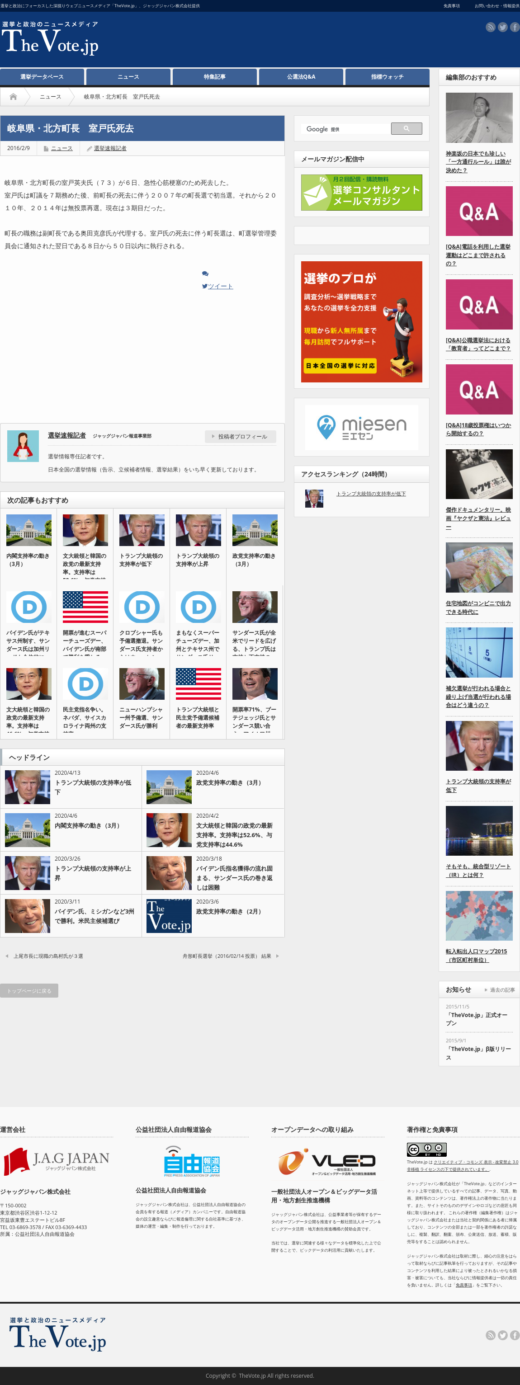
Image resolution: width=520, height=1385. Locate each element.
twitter (503, 27)
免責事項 (464, 1285)
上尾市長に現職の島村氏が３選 (48, 955)
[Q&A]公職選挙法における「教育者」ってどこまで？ (478, 344)
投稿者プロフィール (242, 436)
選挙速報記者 (110, 148)
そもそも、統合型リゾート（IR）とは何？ (478, 870)
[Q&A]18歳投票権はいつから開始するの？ (478, 429)
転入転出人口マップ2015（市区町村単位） (476, 955)
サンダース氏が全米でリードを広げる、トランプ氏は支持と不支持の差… (254, 649)
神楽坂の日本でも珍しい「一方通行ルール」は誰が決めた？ (478, 162)
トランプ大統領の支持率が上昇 (197, 560)
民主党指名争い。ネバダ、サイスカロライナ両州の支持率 (84, 722)
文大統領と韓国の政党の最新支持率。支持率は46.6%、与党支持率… (28, 726)
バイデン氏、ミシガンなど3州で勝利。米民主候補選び (94, 916)
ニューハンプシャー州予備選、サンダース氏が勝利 (141, 718)
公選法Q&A (301, 76)
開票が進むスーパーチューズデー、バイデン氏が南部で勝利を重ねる (84, 645)
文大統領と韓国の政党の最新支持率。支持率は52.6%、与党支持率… (84, 572)
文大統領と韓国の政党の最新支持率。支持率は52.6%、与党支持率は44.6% (234, 834)
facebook (515, 27)
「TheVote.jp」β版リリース (478, 1053)
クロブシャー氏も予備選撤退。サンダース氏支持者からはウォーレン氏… (141, 649)
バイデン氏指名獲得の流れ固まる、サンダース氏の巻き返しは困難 (234, 877)
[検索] (347, 129)
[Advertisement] (251, 41)
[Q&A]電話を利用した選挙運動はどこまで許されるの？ (478, 255)
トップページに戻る (29, 990)
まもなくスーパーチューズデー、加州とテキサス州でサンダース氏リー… (197, 649)
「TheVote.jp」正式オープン (476, 1019)
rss (491, 27)
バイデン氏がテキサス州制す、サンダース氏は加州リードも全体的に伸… (28, 649)
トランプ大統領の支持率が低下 (141, 560)
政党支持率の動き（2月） (230, 911)
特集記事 (215, 76)
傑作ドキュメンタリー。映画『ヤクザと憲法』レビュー (478, 518)
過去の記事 (502, 989)
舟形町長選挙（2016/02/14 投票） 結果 (227, 955)
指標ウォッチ (387, 76)
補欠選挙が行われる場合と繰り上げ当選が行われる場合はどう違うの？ (478, 696)
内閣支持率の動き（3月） (28, 560)
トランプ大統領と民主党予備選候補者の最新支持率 (197, 718)
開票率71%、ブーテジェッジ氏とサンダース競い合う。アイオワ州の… (254, 726)
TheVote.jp (252, 1376)
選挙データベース (42, 76)
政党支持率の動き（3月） (254, 560)
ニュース (128, 76)
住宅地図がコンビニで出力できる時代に (478, 607)
